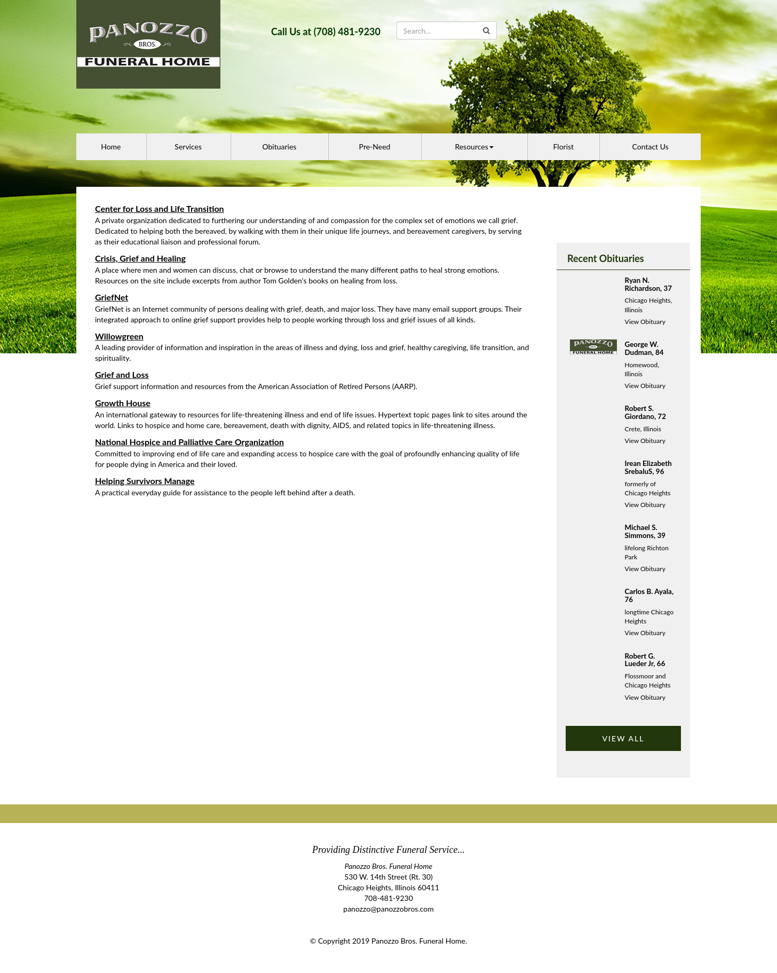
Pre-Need (375, 146)
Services (188, 146)
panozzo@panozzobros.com (388, 908)
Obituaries (279, 146)
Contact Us (650, 146)
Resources (474, 146)
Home (111, 146)
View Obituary (645, 322)
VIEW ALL (623, 738)
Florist (563, 146)
